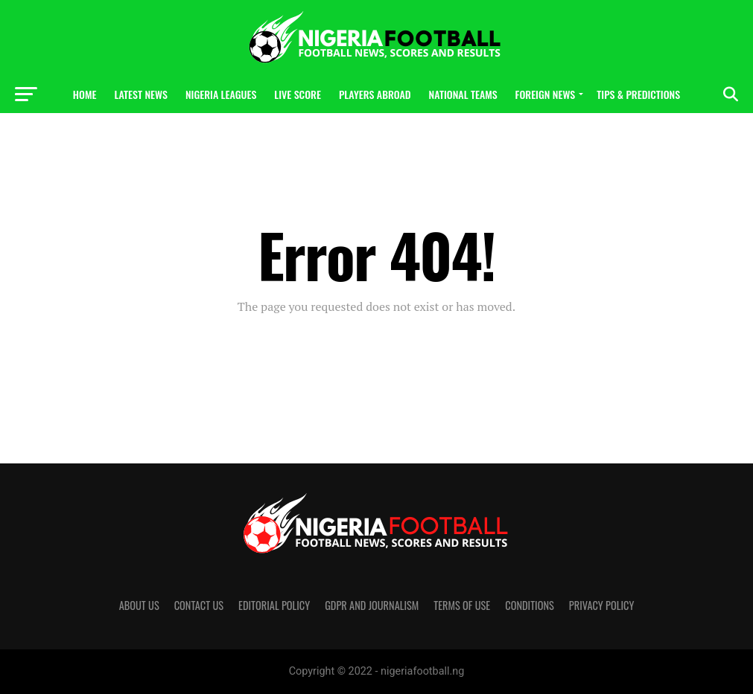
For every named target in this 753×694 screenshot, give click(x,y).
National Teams (463, 94)
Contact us (198, 605)
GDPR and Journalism (372, 605)
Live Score (297, 94)
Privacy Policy (602, 605)
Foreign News (545, 94)
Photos (376, 133)
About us (139, 605)
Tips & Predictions (638, 94)
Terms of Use (461, 605)
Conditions (529, 605)
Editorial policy (274, 605)
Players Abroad (375, 94)
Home (85, 94)
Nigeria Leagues (220, 94)
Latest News (140, 94)
